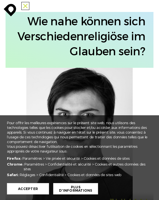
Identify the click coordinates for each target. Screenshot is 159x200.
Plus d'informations (76, 189)
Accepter (29, 189)
